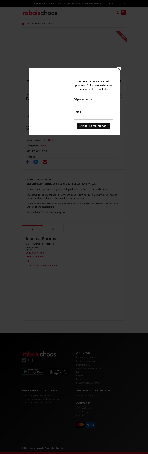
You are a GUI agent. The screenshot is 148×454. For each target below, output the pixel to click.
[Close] (119, 69)
